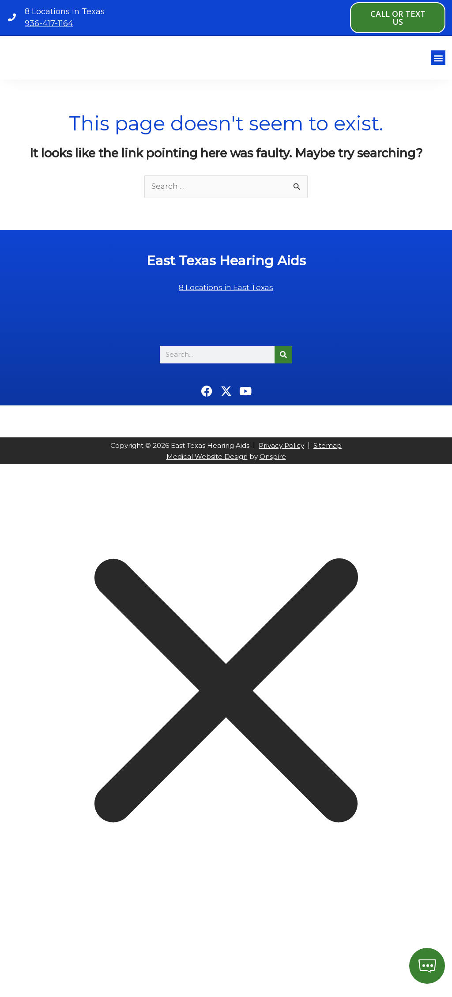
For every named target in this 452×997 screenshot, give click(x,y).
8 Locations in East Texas (226, 294)
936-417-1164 (49, 23)
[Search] (283, 361)
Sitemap (327, 452)
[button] (438, 60)
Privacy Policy (281, 452)
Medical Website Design (207, 463)
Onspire (273, 463)
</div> (66, 960)
